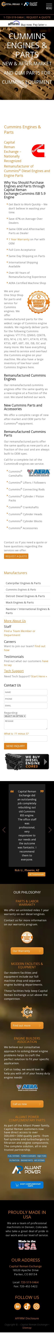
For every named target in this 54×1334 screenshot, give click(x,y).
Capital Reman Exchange (25, 1267)
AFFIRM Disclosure (27, 1320)
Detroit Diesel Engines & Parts (25, 596)
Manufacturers (15, 573)
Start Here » (39, 676)
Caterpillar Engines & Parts (23, 583)
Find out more (22, 1027)
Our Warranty (21, 952)
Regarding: (11, 714)
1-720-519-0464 (13, 17)
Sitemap (26, 1329)
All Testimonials (36, 876)
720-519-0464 (30, 1284)
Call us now (20, 1105)
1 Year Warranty (19, 239)
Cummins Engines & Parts (21, 590)
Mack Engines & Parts (20, 603)
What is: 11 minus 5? (16, 735)
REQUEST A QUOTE (38, 17)
